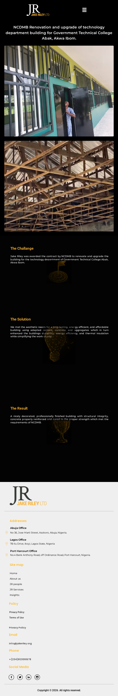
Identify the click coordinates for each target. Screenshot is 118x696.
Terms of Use (16, 617)
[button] (84, 10)
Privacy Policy (16, 612)
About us (15, 578)
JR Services (17, 589)
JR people (16, 584)
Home (13, 573)
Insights (14, 594)
